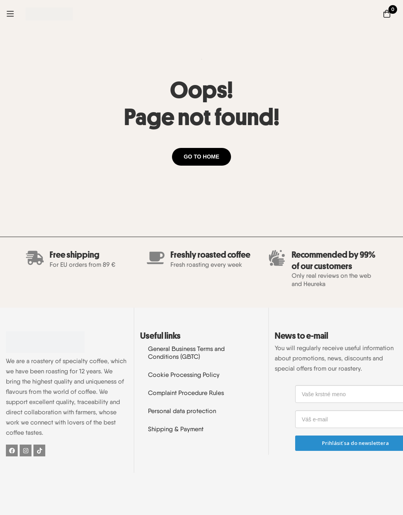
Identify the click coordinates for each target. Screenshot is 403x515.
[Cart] (387, 13)
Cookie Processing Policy (184, 374)
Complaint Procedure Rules (186, 393)
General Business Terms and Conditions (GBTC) (186, 352)
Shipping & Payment (175, 429)
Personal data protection (182, 411)
